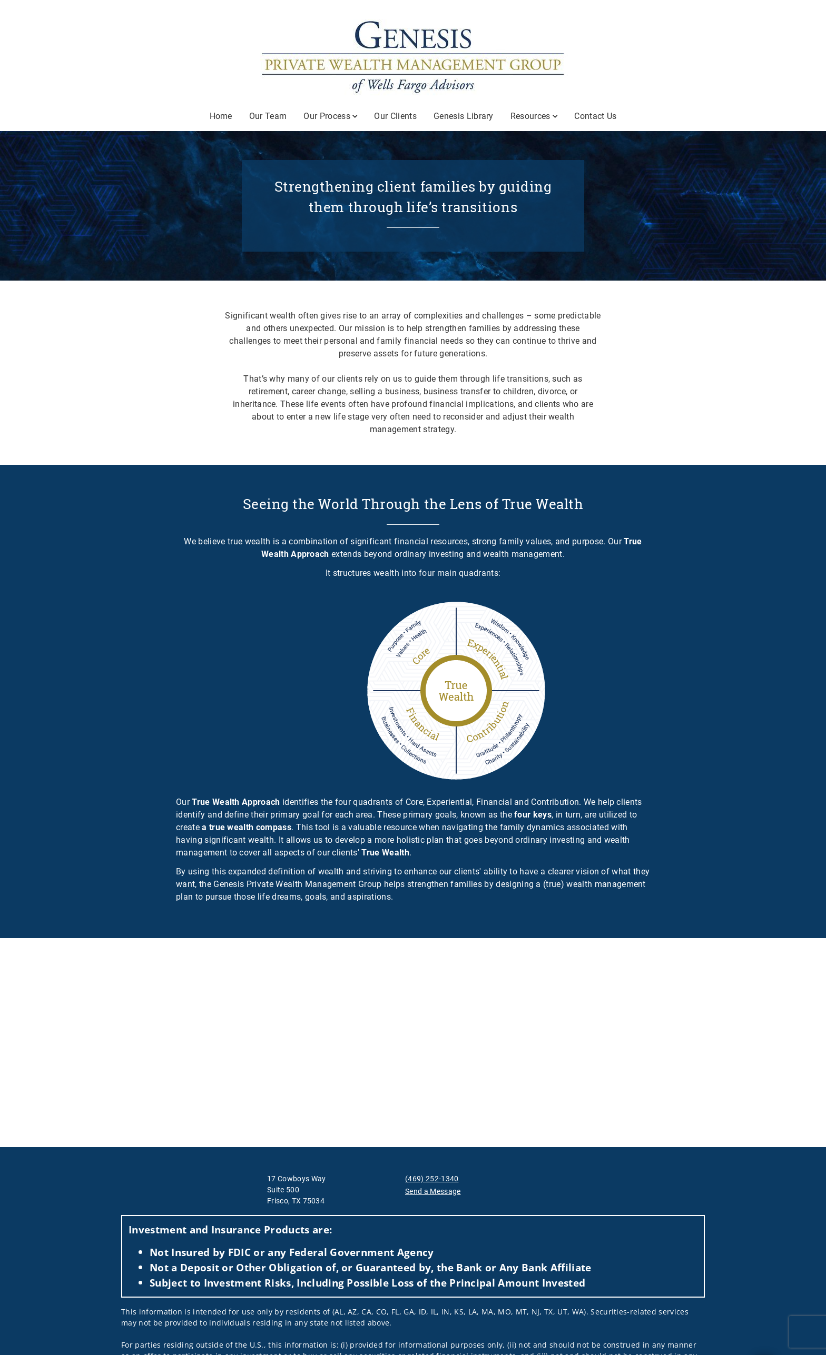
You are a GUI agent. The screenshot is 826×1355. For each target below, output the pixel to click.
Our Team (268, 116)
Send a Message (432, 1191)
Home (221, 116)
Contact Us (595, 116)
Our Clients (395, 116)
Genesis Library (464, 116)
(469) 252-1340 (431, 1178)
